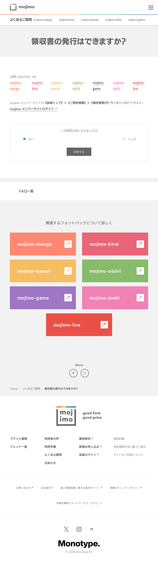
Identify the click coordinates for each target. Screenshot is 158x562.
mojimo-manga (43, 20)
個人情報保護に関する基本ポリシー (80, 488)
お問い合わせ (23, 488)
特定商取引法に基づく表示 (130, 447)
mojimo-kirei (66, 20)
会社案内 (46, 488)
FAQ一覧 (26, 191)
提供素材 (85, 438)
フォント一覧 (18, 446)
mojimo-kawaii (90, 20)
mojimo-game (136, 20)
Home (14, 389)
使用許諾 (119, 439)
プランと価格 (18, 438)
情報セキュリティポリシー (124, 488)
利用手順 (50, 446)
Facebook (73, 373)
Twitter (85, 373)
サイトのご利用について (128, 455)
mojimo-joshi (104, 298)
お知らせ (50, 463)
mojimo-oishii (113, 20)
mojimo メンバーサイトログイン (32, 109)
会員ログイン (87, 455)
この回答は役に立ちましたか (79, 130)
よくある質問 (53, 455)
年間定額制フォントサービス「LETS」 (77, 503)
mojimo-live (66, 325)
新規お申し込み (89, 446)
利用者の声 (51, 438)
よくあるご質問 (21, 19)
